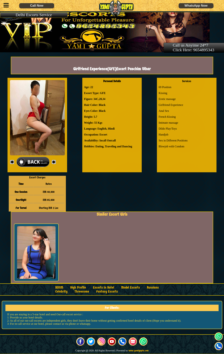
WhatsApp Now (196, 5)
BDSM (59, 287)
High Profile (78, 287)
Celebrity (61, 291)
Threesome (81, 291)
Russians (153, 287)
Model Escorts (130, 287)
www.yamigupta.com (139, 350)
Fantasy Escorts (107, 291)
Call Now (36, 5)
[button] (5, 6)
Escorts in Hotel (103, 287)
